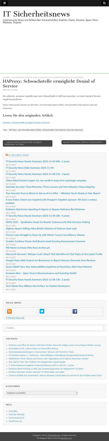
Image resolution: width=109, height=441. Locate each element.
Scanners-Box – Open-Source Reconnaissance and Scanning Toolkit (41, 273)
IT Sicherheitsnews (36, 14)
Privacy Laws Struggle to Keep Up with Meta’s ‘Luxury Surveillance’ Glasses (45, 234)
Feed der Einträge (17, 414)
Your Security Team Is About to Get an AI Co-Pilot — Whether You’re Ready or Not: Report (53, 193)
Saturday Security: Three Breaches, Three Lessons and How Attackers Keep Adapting (50, 186)
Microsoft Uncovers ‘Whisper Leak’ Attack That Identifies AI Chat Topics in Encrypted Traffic (54, 254)
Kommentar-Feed (16, 418)
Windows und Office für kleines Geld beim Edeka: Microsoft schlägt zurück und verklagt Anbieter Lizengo (55, 345)
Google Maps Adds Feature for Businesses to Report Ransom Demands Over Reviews (51, 260)
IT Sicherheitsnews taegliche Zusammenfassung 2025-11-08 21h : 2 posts (41, 365)
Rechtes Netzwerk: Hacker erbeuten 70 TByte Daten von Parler (36, 372)
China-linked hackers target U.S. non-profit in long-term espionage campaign (46, 180)
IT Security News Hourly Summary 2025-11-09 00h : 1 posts (37, 161)
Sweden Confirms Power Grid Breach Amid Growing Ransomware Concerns (45, 241)
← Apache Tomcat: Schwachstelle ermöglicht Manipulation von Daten (23, 143)
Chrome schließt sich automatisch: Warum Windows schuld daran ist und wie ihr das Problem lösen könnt (55, 375)
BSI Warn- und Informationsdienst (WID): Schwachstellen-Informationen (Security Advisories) (43, 77)
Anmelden (13, 411)
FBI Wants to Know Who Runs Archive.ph (28, 247)
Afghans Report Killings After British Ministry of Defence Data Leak (41, 228)
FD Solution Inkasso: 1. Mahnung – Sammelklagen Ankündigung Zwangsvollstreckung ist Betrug (51, 355)
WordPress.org (15, 421)
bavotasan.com (66, 438)
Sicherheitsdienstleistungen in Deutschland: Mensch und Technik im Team (41, 352)
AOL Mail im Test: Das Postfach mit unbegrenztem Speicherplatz (37, 362)
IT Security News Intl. (15, 318)
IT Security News (18, 155)
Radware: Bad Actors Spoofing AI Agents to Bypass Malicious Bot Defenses (45, 209)
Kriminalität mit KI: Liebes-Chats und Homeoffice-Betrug (33, 348)
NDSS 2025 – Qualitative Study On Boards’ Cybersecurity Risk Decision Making (48, 222)
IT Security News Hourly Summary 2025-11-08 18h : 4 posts (37, 215)
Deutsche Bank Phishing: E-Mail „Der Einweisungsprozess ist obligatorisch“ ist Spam (46, 369)
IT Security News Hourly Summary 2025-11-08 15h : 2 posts (37, 279)
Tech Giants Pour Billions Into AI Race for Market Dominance (38, 285)
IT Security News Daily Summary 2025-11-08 (30, 167)
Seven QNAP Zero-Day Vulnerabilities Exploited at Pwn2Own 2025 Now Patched (49, 266)
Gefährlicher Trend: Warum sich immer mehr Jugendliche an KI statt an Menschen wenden (48, 359)
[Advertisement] (54, 53)
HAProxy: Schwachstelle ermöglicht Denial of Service (26, 122)
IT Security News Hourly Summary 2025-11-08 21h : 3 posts (37, 174)
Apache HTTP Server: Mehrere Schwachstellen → (83, 142)
